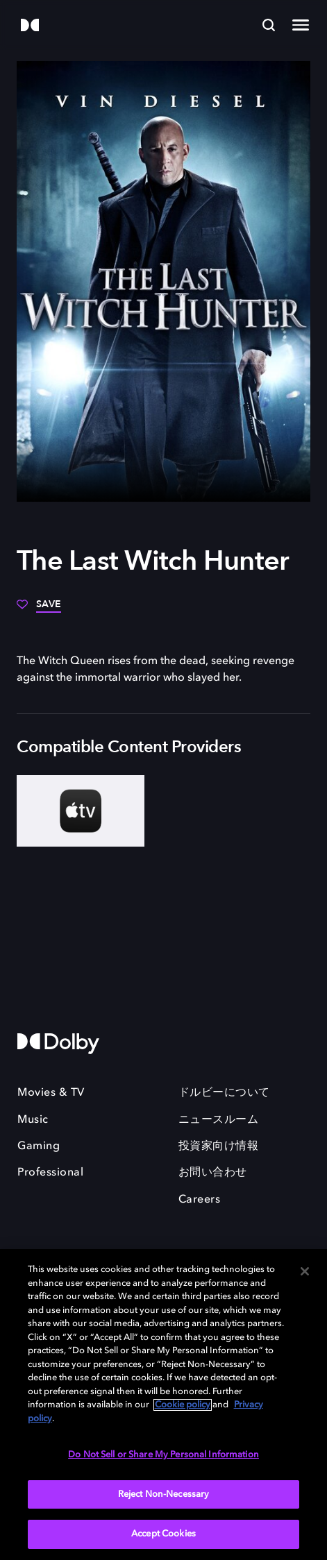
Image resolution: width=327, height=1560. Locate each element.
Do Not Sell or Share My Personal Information (163, 1454)
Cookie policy (182, 1404)
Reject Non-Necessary (164, 1494)
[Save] (39, 609)
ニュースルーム (218, 1120)
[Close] (305, 1271)
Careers (199, 1199)
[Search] (268, 25)
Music (33, 1120)
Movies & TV (51, 1093)
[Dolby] (30, 26)
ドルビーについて (224, 1093)
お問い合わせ (212, 1172)
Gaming (38, 1146)
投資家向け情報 (218, 1146)
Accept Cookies (163, 1533)
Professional (50, 1172)
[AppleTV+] (80, 811)
